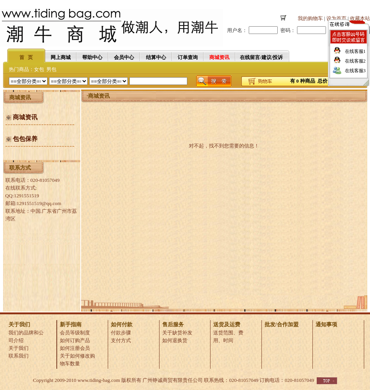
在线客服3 (355, 70)
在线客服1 (355, 51)
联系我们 (18, 356)
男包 (51, 69)
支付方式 (121, 340)
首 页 (26, 57)
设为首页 (336, 18)
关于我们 (18, 348)
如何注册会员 (75, 348)
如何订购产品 (75, 340)
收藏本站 (360, 18)
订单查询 (188, 57)
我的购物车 (310, 18)
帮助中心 (92, 57)
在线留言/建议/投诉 (261, 57)
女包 (39, 69)
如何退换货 (174, 340)
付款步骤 (121, 333)
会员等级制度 (75, 333)
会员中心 (124, 57)
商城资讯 (99, 96)
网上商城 (61, 57)
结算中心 (156, 57)
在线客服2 (355, 61)
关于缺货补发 (177, 333)
